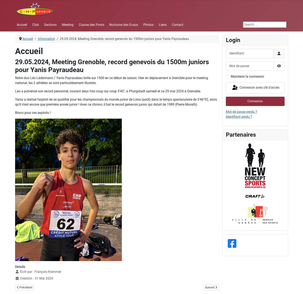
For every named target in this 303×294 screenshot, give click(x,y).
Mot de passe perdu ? (241, 112)
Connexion (255, 101)
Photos (148, 25)
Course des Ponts (91, 25)
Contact (177, 25)
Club (35, 25)
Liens (163, 25)
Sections (50, 25)
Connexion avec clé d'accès (255, 88)
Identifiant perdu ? (239, 117)
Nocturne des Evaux (123, 25)
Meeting (68, 25)
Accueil (22, 25)
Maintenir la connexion (247, 76)
